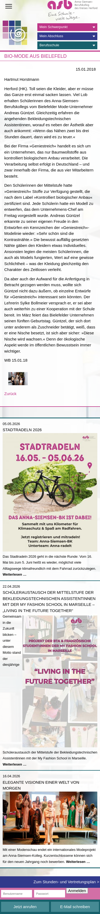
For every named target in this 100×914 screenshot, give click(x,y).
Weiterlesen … (14, 574)
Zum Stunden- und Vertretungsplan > (66, 881)
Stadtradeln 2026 (22, 429)
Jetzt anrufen (25, 906)
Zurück (10, 393)
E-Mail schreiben (75, 906)
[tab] (67, 27)
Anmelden (77, 891)
